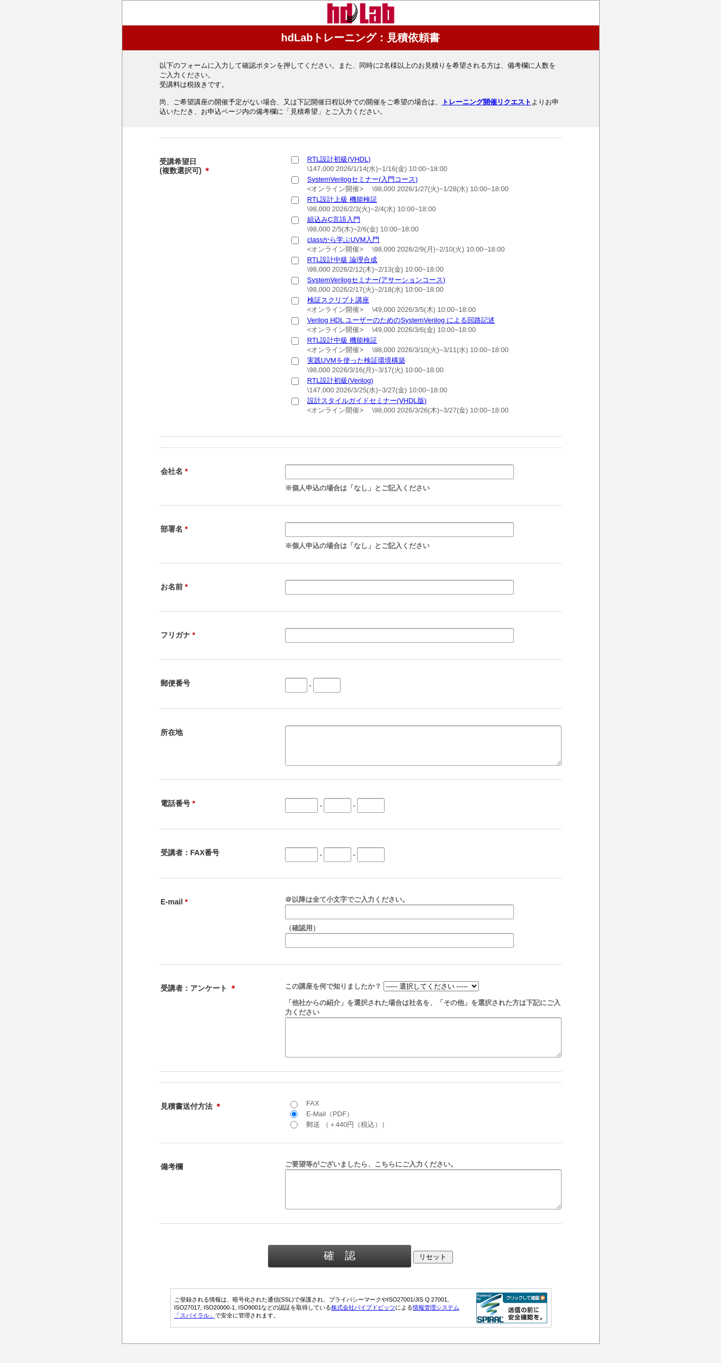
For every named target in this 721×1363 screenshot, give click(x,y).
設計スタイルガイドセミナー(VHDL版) (366, 401)
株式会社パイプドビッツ (363, 1326)
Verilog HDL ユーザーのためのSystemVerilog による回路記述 (401, 320)
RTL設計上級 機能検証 (342, 199)
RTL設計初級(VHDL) (339, 159)
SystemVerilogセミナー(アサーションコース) (376, 280)
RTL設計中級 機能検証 (342, 340)
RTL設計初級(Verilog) (340, 380)
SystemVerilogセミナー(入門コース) (362, 179)
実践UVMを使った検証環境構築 (356, 360)
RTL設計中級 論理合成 (342, 260)
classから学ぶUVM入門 (343, 240)
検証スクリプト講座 (338, 300)
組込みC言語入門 (333, 219)
